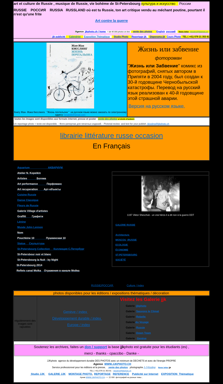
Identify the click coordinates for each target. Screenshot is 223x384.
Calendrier (75, 36)
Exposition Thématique (97, 36)
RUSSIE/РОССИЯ (102, 285)
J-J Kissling (150, 367)
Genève (141, 338)
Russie (140, 327)
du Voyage (142, 322)
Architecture (123, 235)
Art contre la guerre (111, 21)
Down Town (143, 333)
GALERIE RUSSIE (125, 225)
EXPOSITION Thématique (177, 374)
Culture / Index (135, 285)
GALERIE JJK (57, 374)
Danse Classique (27, 200)
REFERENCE (121, 374)
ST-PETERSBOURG (126, 255)
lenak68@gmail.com (74, 115)
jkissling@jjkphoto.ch (199, 32)
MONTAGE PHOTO (80, 374)
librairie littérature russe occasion (111, 135)
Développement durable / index (77, 318)
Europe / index (78, 325)
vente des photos (118, 367)
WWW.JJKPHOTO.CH (117, 364)
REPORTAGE (102, 374)
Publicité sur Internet (145, 374)
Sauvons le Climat (147, 311)
